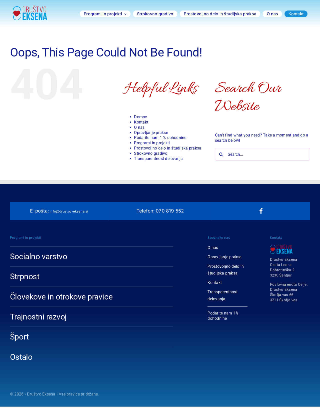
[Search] (221, 154)
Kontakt (141, 122)
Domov (140, 116)
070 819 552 (169, 211)
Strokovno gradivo (150, 153)
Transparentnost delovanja (158, 158)
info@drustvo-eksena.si (68, 211)
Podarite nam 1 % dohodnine (160, 137)
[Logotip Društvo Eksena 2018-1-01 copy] (29, 7)
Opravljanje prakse (151, 132)
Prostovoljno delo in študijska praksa (167, 148)
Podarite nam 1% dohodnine (223, 316)
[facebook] (261, 211)
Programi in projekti (152, 142)
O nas (139, 127)
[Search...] (262, 154)
